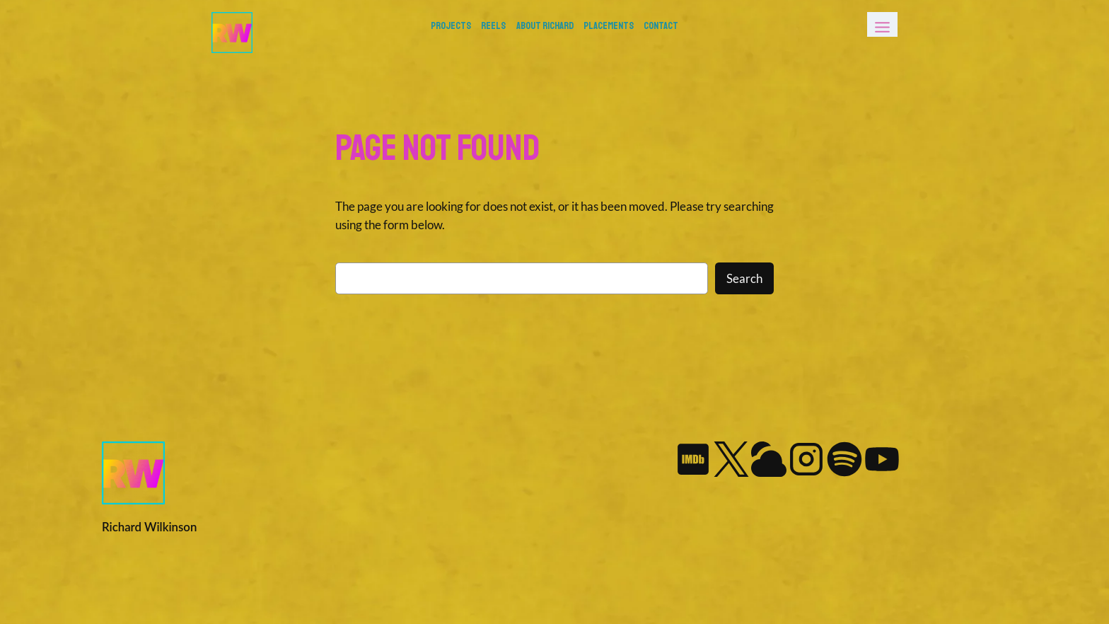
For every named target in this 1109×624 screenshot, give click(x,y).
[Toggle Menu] (882, 24)
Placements (608, 25)
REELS (493, 25)
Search (744, 278)
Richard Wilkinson (149, 526)
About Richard (545, 25)
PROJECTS (451, 25)
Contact (661, 25)
